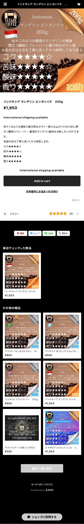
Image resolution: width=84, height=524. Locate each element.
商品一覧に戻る (42, 468)
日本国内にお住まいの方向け (42, 191)
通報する (76, 200)
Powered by (42, 490)
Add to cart (42, 181)
